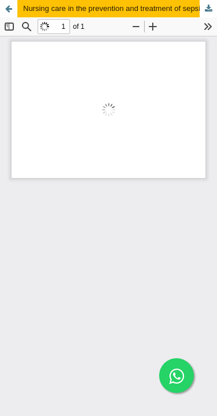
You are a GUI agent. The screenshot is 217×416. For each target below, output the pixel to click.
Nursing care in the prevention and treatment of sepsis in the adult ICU (120, 8)
